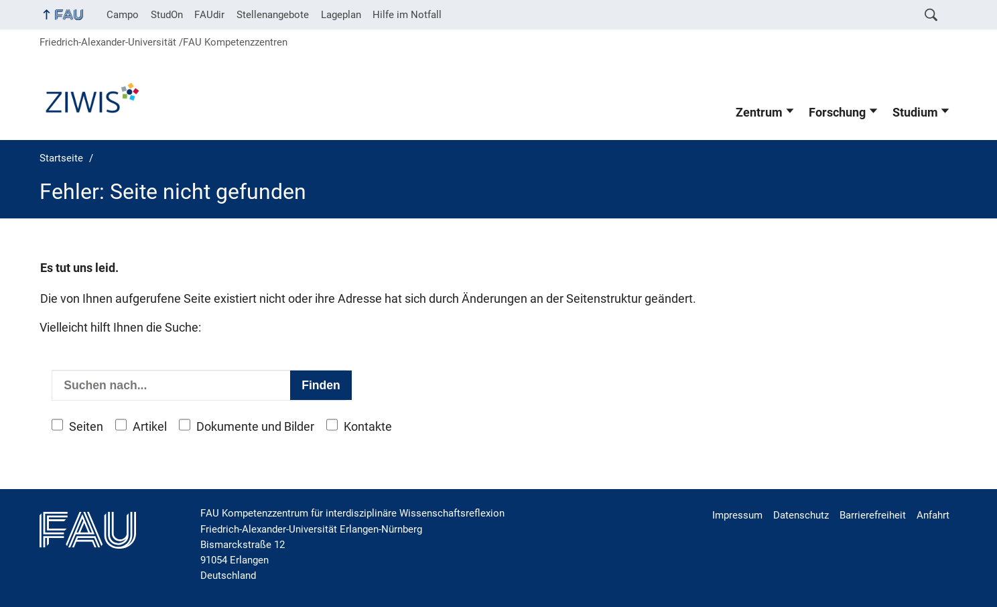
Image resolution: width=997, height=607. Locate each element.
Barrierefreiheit (873, 515)
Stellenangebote (273, 15)
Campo (123, 15)
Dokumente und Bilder (255, 426)
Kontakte (368, 426)
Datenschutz (801, 515)
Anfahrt (933, 515)
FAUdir (209, 15)
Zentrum (759, 112)
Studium (915, 112)
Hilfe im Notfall (407, 15)
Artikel (150, 426)
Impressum (737, 515)
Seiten (86, 426)
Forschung (837, 112)
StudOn (167, 15)
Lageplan (341, 15)
